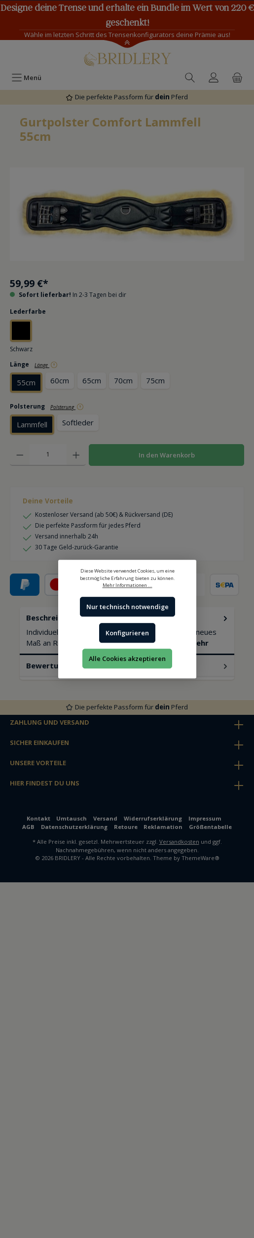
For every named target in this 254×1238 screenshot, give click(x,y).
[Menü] (26, 77)
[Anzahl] (48, 455)
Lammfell (32, 424)
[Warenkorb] (237, 77)
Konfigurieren (127, 632)
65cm (91, 380)
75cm (155, 380)
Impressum (204, 818)
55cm (26, 382)
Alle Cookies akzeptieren (127, 658)
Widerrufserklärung (153, 818)
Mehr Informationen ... (127, 585)
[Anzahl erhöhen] (76, 455)
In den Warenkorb (167, 455)
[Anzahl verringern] (20, 455)
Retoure (126, 826)
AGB (28, 826)
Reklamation (163, 826)
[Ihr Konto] (213, 77)
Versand (105, 818)
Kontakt (38, 818)
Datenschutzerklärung (74, 826)
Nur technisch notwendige (127, 607)
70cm (123, 380)
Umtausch (71, 818)
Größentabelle (210, 826)
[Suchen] (190, 77)
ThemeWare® (200, 858)
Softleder (78, 422)
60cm (59, 380)
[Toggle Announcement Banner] (127, 43)
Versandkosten (179, 841)
